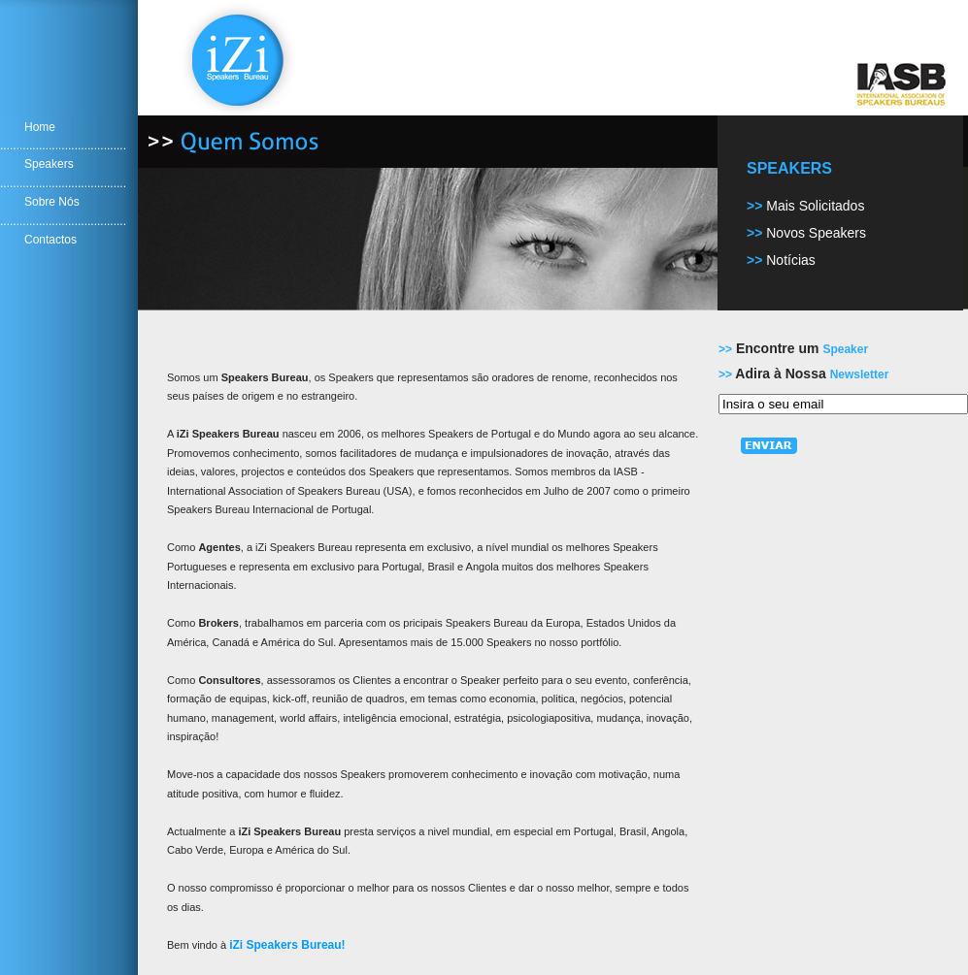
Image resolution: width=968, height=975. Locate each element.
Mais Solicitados (815, 205)
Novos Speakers (816, 233)
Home (39, 127)
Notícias (791, 260)
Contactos (50, 239)
